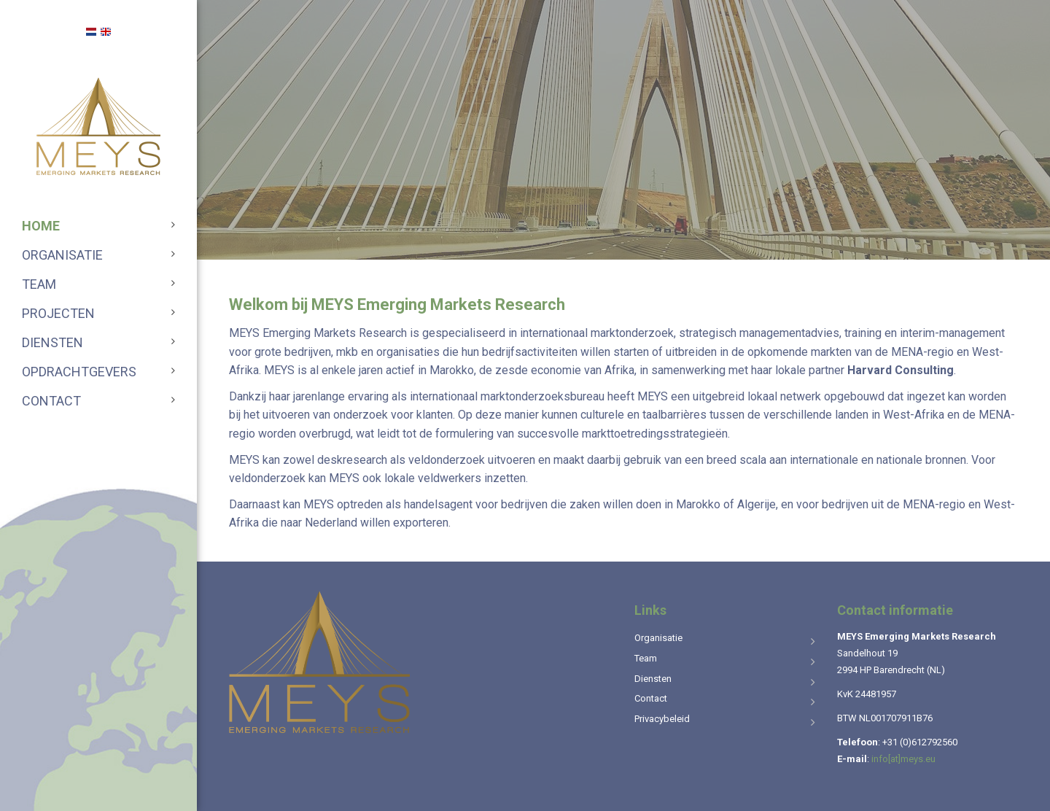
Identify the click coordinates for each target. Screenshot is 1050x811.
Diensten (52, 342)
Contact (51, 400)
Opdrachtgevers (79, 371)
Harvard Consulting (900, 370)
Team (39, 284)
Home (41, 225)
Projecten (58, 313)
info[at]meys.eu (903, 758)
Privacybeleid (662, 718)
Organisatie (62, 255)
